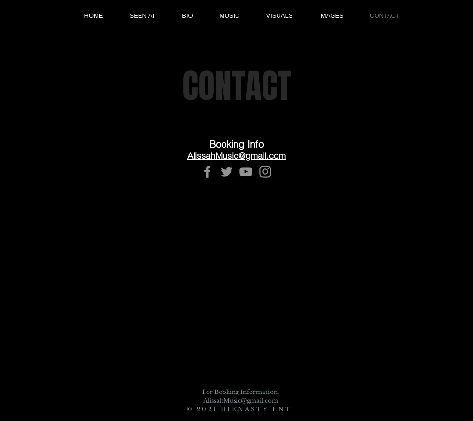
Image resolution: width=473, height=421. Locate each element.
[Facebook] (207, 172)
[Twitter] (227, 172)
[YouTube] (246, 172)
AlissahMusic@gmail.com (240, 400)
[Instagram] (265, 172)
